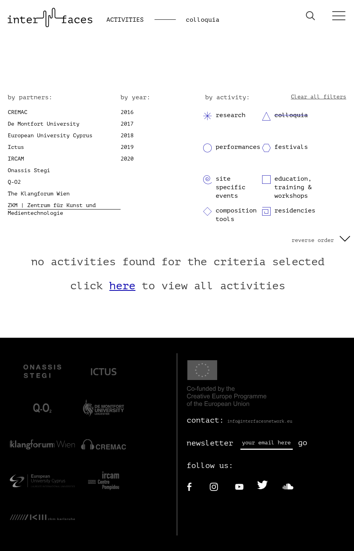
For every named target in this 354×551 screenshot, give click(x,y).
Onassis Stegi (29, 170)
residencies (295, 210)
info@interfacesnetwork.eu (259, 421)
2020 (127, 159)
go (302, 442)
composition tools (236, 215)
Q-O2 (14, 182)
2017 (127, 124)
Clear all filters (318, 97)
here (122, 286)
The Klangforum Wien (39, 194)
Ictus (16, 147)
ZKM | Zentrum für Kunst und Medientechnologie (52, 209)
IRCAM (16, 159)
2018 (127, 135)
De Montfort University (43, 124)
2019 (127, 147)
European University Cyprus (50, 135)
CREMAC (17, 112)
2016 (127, 112)
